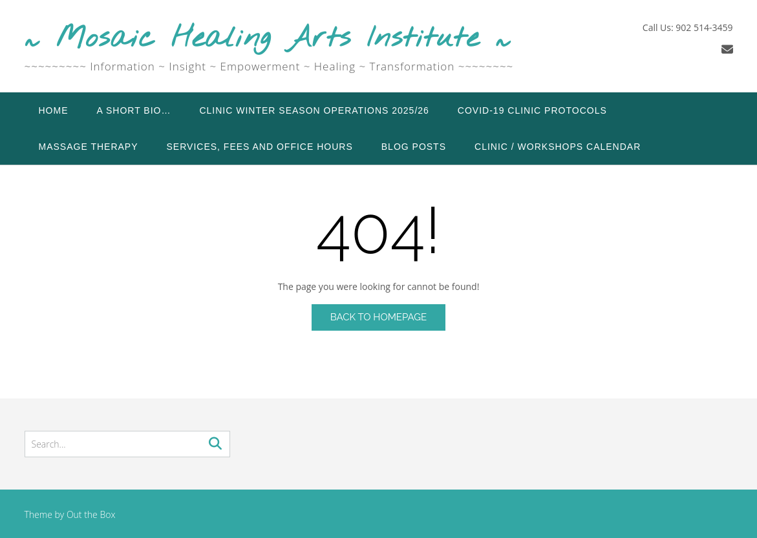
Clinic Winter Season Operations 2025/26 (314, 110)
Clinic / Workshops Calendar (557, 146)
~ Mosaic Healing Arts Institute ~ (268, 39)
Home (54, 110)
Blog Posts (413, 146)
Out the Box (91, 514)
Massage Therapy (88, 146)
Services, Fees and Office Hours (260, 146)
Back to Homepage (378, 317)
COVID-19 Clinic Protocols (532, 110)
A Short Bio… (134, 110)
